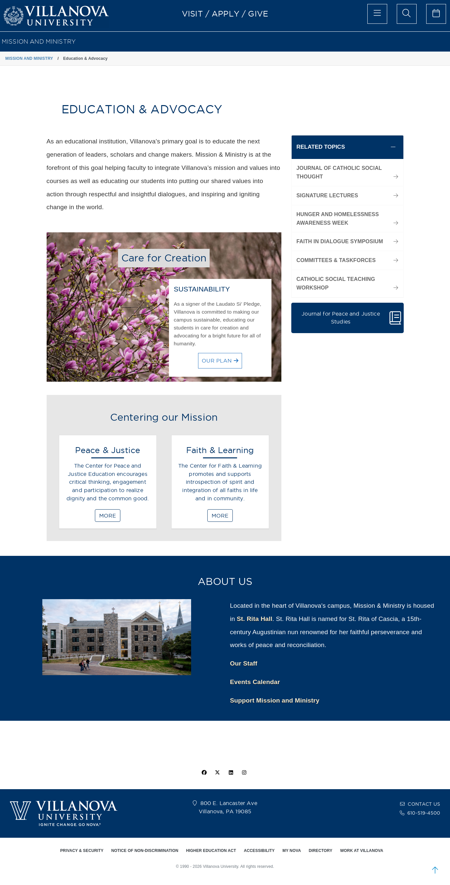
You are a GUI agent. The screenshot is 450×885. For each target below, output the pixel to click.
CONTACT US (424, 804)
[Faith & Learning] (220, 485)
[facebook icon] (204, 773)
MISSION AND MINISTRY (39, 41)
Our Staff (244, 663)
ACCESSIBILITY (259, 850)
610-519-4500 (423, 813)
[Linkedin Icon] (231, 773)
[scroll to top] (435, 870)
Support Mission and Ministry (274, 700)
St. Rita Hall (254, 618)
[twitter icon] (218, 773)
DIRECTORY (320, 850)
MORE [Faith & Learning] (220, 516)
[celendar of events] (436, 14)
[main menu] (377, 14)
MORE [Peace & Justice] (107, 516)
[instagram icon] (244, 773)
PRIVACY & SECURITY (81, 850)
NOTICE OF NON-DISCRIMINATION (145, 850)
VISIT (192, 13)
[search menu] (407, 14)
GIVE (258, 13)
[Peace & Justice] (108, 485)
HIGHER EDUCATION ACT (211, 850)
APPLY (225, 13)
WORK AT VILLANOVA (361, 850)
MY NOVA (291, 850)
